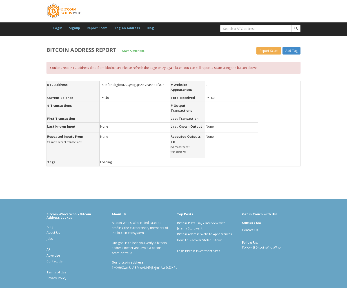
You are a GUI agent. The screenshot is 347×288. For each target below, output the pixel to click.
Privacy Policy (56, 278)
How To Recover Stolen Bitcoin (199, 240)
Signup (74, 28)
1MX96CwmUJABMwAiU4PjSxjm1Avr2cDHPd (144, 267)
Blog (150, 28)
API (49, 249)
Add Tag (291, 50)
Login (57, 28)
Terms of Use (57, 272)
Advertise (53, 255)
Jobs (50, 238)
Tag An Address (127, 28)
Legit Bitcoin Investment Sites (198, 251)
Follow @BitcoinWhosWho (261, 247)
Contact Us (55, 261)
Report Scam (97, 28)
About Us (53, 232)
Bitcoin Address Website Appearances (204, 234)
